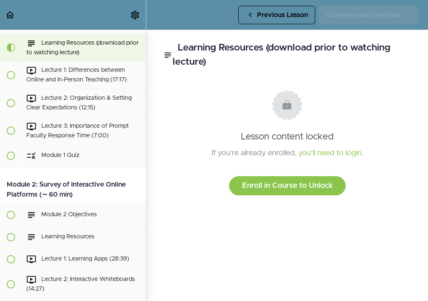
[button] (10, 15)
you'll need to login (330, 153)
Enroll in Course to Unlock (287, 186)
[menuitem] (135, 15)
